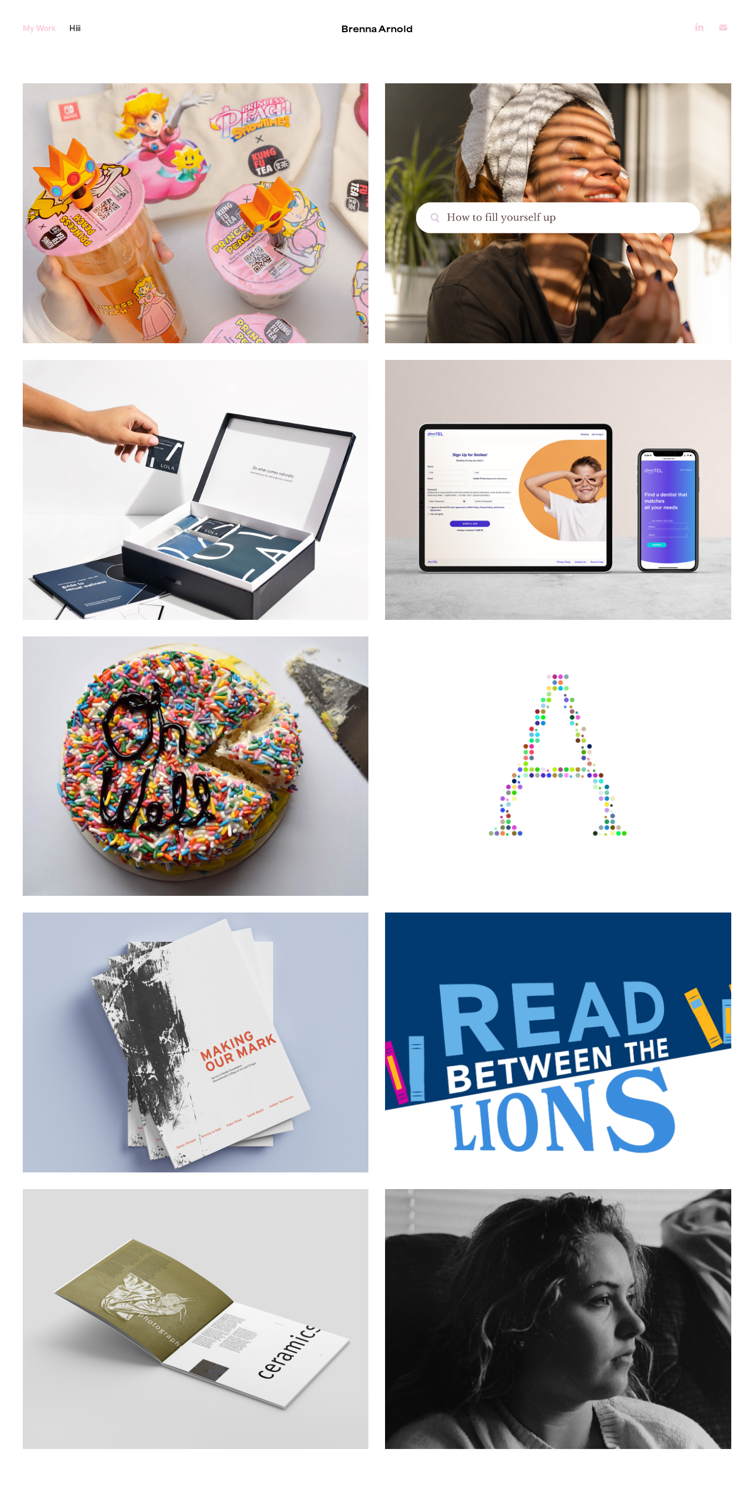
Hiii (74, 27)
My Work (39, 27)
